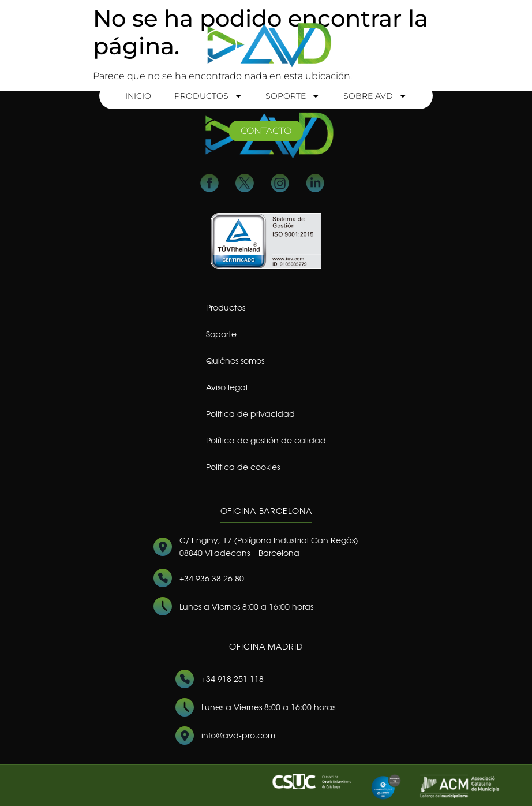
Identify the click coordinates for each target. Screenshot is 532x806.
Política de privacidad (250, 414)
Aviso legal (227, 387)
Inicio (138, 96)
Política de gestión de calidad (266, 440)
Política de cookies (243, 467)
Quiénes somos (235, 360)
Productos (208, 96)
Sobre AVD (375, 96)
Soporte (292, 96)
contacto (266, 130)
